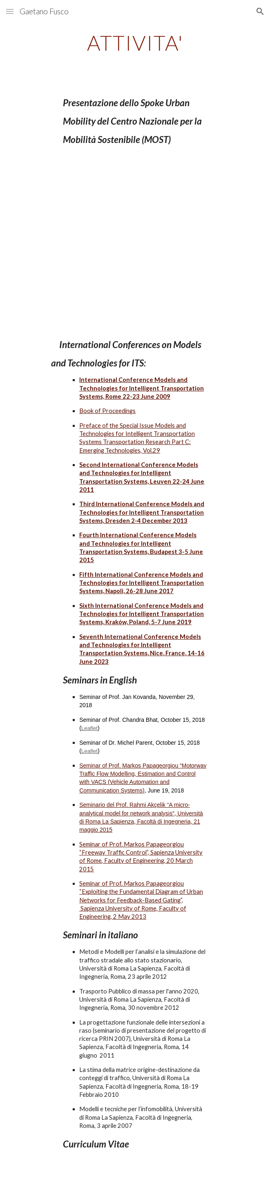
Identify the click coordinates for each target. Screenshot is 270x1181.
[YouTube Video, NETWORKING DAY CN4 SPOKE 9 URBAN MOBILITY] (135, 242)
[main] (135, 43)
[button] (10, 11)
